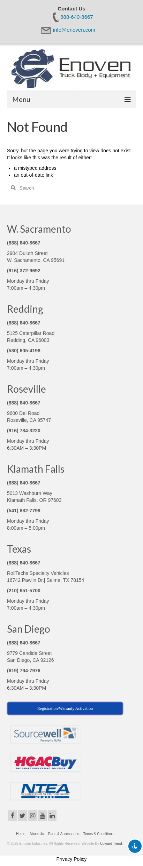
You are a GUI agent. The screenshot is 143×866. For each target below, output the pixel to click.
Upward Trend (111, 843)
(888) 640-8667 (23, 243)
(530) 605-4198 (23, 350)
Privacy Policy (71, 859)
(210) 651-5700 (23, 590)
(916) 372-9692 (23, 270)
